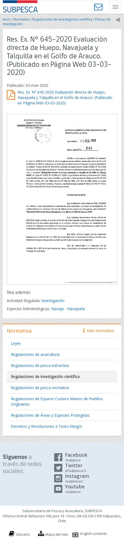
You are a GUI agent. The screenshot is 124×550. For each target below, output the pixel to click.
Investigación (53, 300)
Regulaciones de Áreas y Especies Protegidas (50, 415)
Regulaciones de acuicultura (35, 354)
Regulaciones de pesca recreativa (40, 387)
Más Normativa (98, 330)
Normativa (21, 19)
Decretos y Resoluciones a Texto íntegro (46, 426)
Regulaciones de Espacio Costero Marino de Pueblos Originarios (57, 401)
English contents (93, 533)
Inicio (7, 19)
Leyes (16, 343)
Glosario (23, 534)
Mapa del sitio (56, 534)
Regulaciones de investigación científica (62, 19)
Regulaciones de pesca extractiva (40, 365)
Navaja (57, 308)
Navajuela (76, 308)
